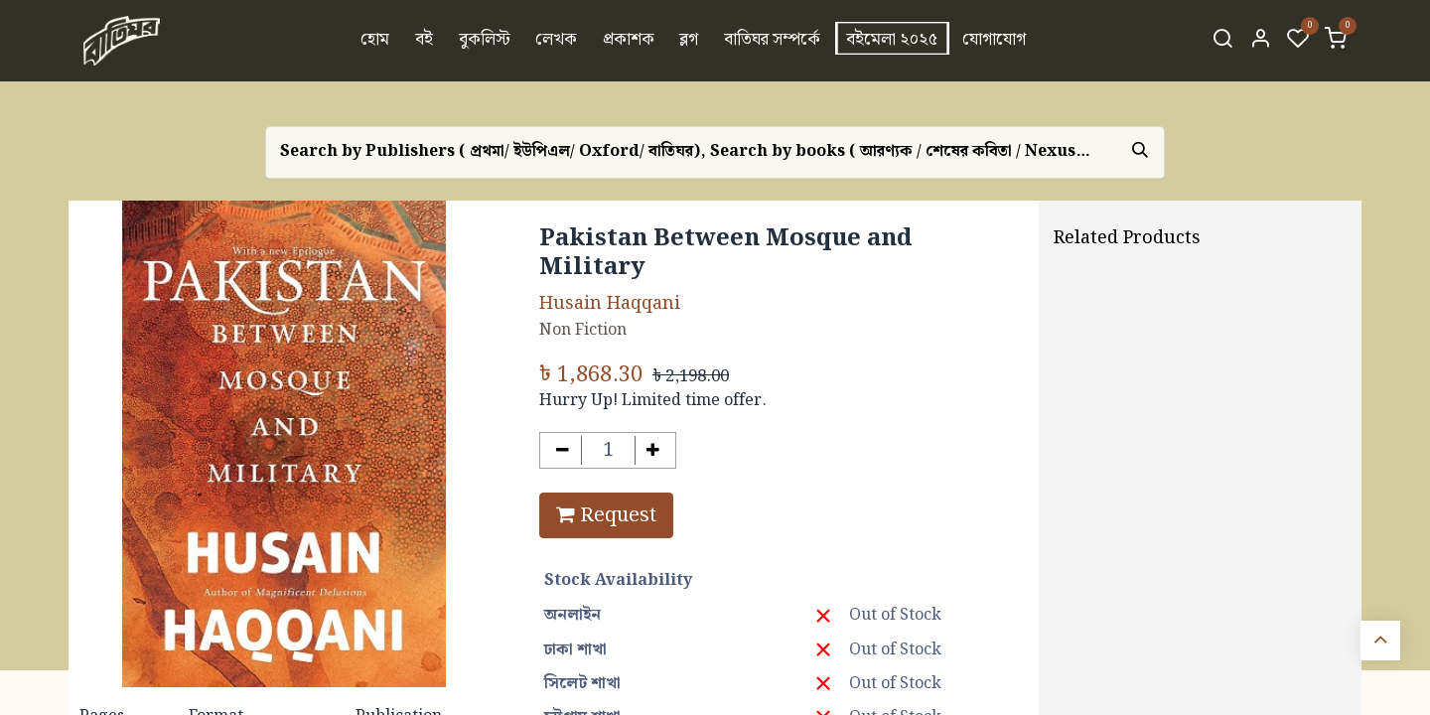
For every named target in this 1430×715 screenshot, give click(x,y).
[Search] (1222, 41)
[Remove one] (562, 450)
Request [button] (606, 515)
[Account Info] (1260, 41)
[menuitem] (376, 41)
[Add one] (654, 450)
